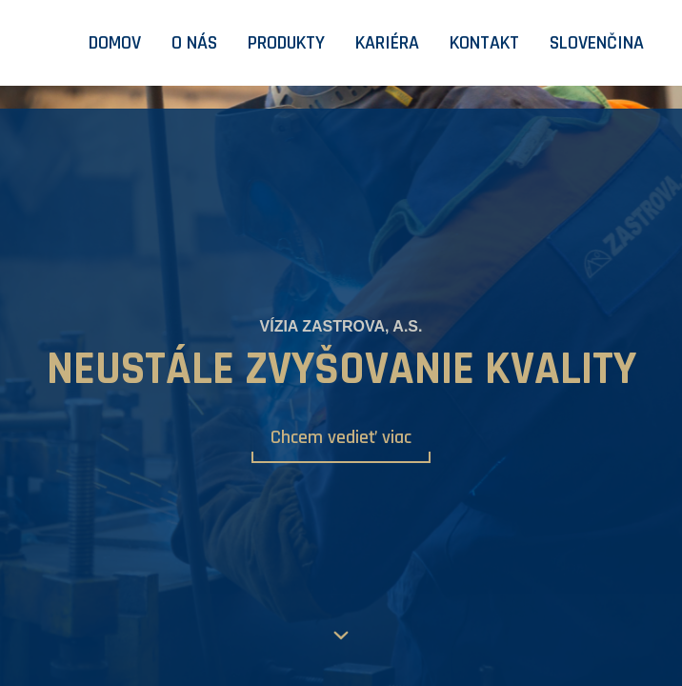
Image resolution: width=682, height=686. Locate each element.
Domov (115, 42)
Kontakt (484, 42)
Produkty (286, 42)
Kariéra (387, 42)
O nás (194, 42)
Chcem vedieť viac (341, 437)
